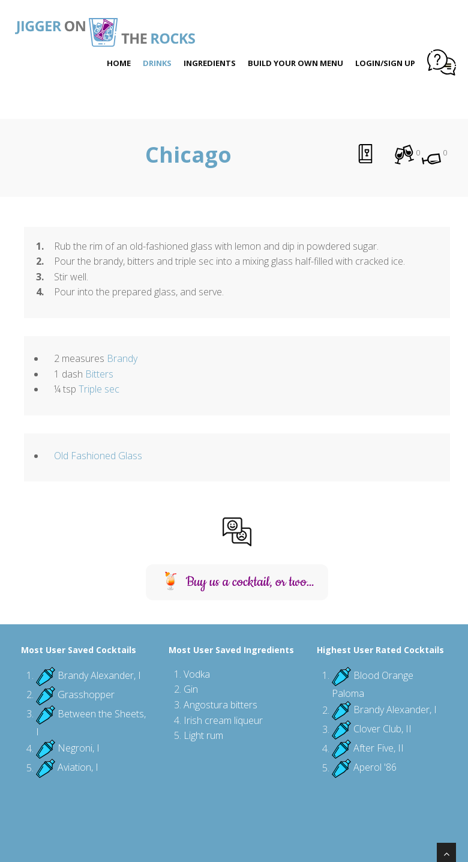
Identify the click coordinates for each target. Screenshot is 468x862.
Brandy (122, 358)
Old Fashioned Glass (98, 455)
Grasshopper (86, 694)
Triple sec (99, 389)
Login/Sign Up (385, 63)
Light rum (203, 735)
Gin (191, 689)
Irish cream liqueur (223, 720)
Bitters (99, 374)
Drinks (157, 63)
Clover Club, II (382, 729)
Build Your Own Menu (295, 63)
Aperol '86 (375, 767)
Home (119, 63)
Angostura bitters (220, 704)
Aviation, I (78, 767)
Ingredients (210, 63)
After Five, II (378, 748)
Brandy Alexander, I (99, 675)
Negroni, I (79, 748)
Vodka (197, 674)
